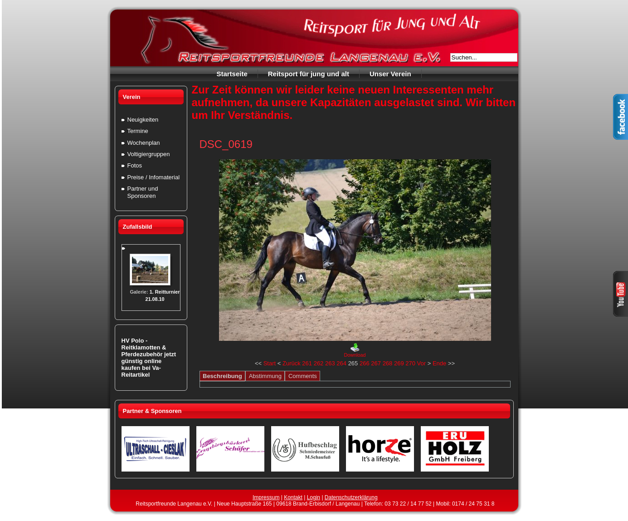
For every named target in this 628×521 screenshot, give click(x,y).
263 (330, 363)
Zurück (291, 363)
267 (376, 363)
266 (365, 363)
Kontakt (293, 497)
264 (341, 363)
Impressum (266, 497)
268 (388, 363)
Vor (421, 363)
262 (319, 363)
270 (410, 363)
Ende (439, 363)
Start (269, 363)
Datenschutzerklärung (351, 497)
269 (399, 363)
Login (313, 497)
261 (307, 363)
